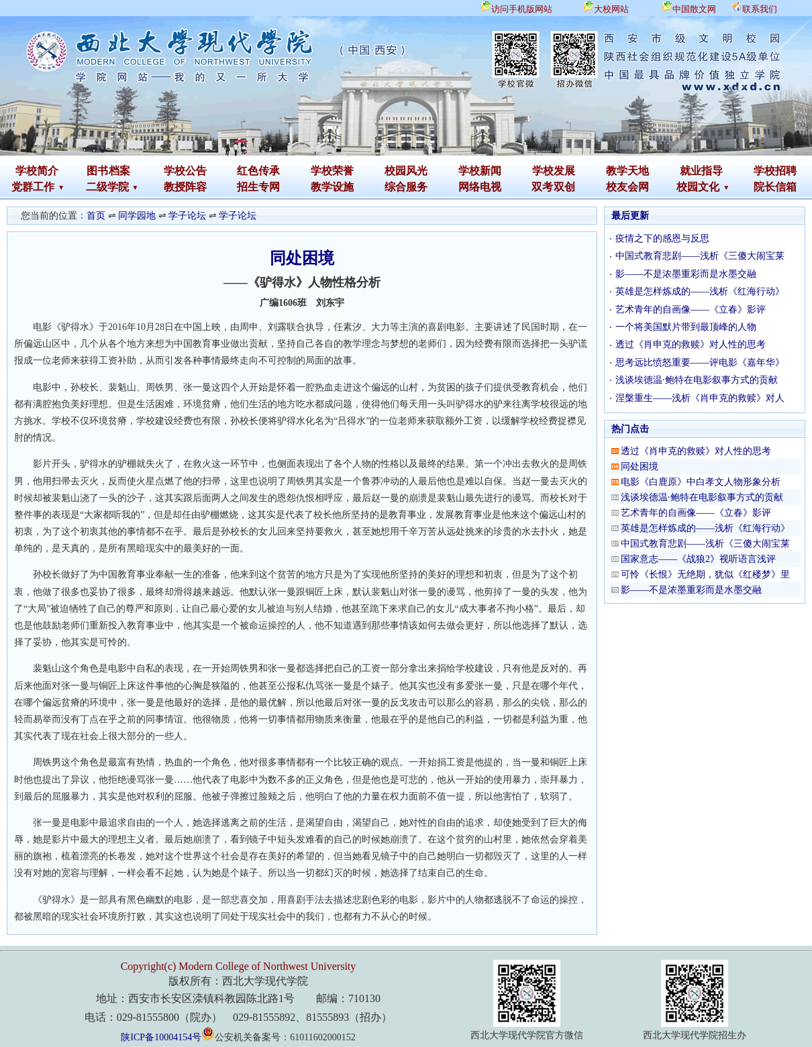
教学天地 (627, 170)
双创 (564, 186)
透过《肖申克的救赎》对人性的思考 (690, 344)
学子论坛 (187, 216)
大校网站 (611, 9)
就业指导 (701, 170)
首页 (96, 216)
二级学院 (107, 186)
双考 (542, 186)
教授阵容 (185, 186)
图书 (97, 170)
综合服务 (406, 186)
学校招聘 (775, 170)
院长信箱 (775, 186)
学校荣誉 (332, 170)
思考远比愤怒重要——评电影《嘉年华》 (699, 362)
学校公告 (185, 170)
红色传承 (258, 170)
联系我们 (759, 9)
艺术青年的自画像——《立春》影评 (690, 310)
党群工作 (32, 186)
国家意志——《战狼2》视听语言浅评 (698, 559)
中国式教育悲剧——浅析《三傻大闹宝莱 (699, 256)
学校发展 (553, 170)
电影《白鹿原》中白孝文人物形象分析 (700, 482)
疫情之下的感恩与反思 (662, 238)
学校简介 (36, 170)
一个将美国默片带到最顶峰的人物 (685, 327)
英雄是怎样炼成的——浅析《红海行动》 (699, 291)
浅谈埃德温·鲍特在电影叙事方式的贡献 (696, 380)
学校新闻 (479, 170)
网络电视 (479, 186)
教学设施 (332, 186)
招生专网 (258, 186)
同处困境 (639, 466)
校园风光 (406, 170)
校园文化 (697, 186)
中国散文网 (694, 9)
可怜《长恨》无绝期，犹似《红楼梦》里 (705, 574)
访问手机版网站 (521, 9)
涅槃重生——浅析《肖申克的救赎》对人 (699, 398)
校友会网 (627, 186)
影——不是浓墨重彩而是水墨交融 (685, 274)
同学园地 (137, 216)
